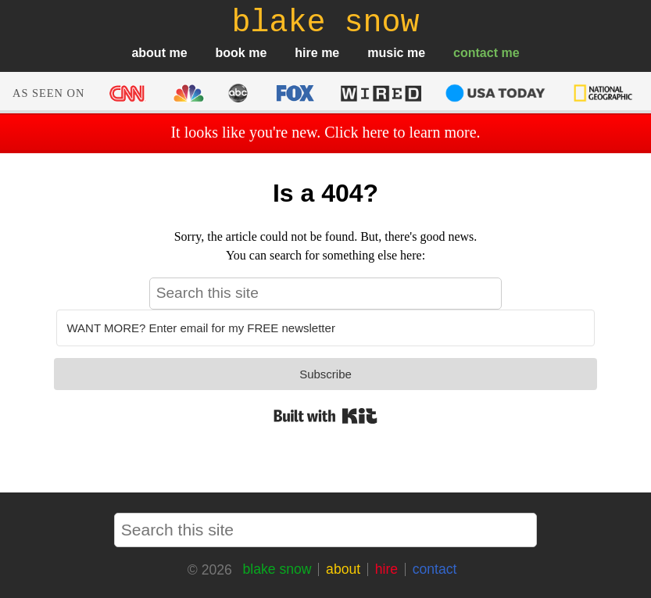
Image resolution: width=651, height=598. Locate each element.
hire (306, 52)
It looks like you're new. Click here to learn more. (325, 132)
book (230, 52)
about (148, 52)
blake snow (276, 569)
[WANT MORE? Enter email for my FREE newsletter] (325, 328)
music (385, 52)
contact (475, 52)
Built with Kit (325, 416)
